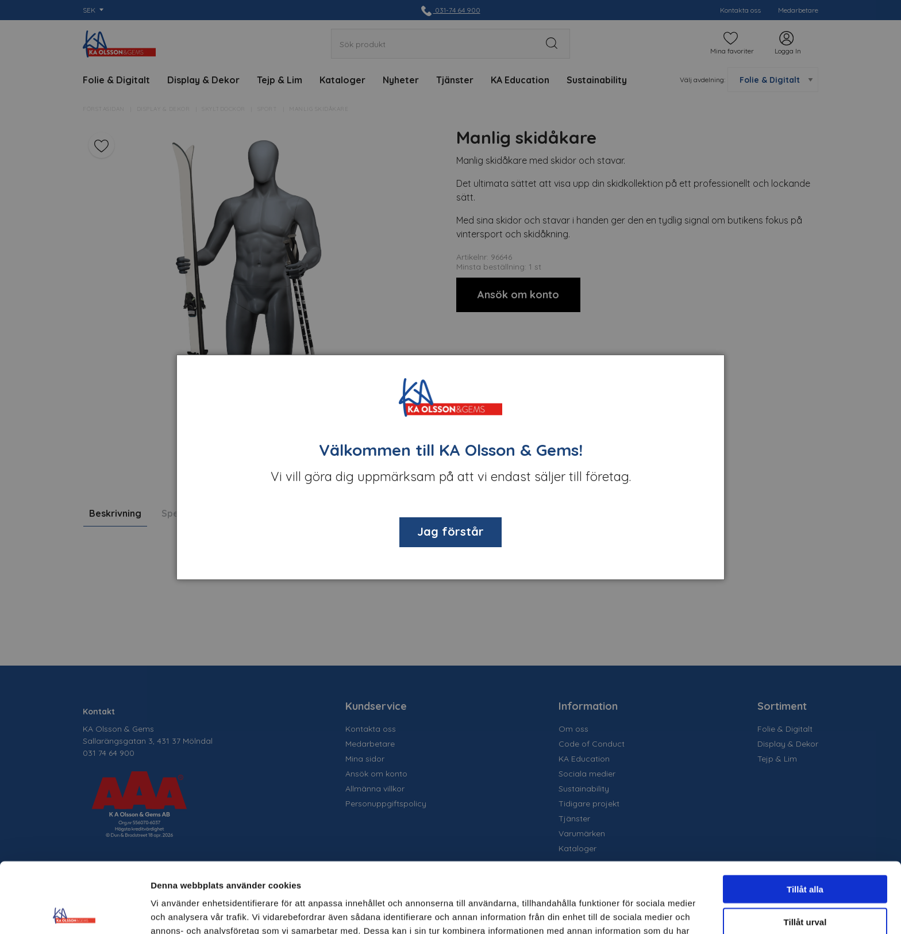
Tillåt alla (805, 819)
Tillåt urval (805, 851)
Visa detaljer (624, 911)
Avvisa (805, 884)
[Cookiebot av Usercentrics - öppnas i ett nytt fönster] (74, 911)
